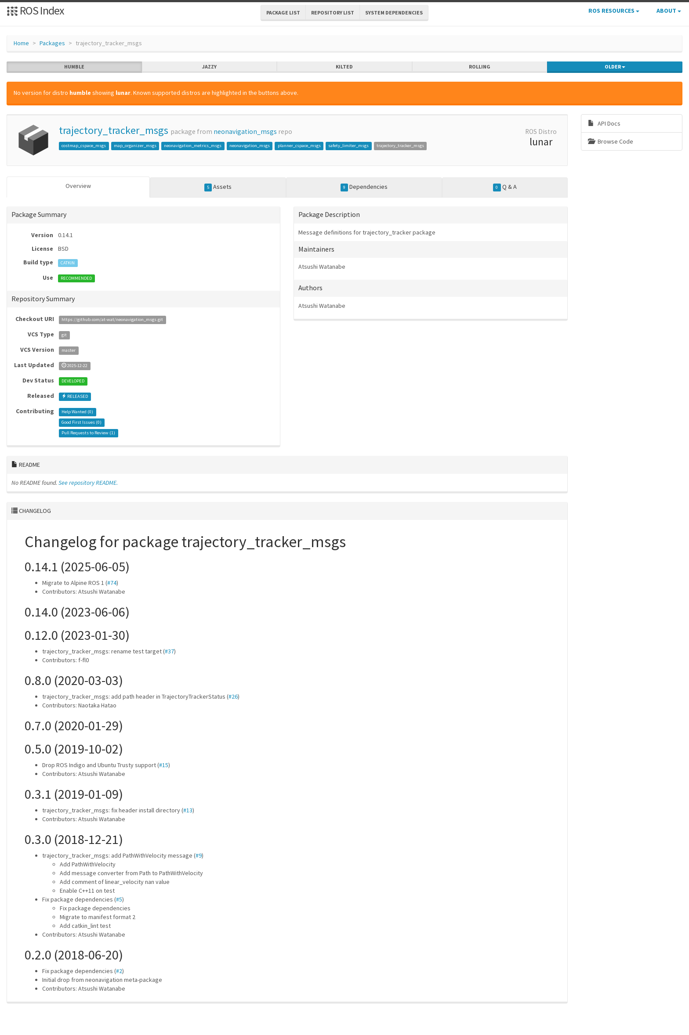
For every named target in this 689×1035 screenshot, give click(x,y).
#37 (169, 651)
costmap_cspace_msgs (84, 145)
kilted (344, 66)
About (668, 10)
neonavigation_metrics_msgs (192, 145)
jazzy (209, 66)
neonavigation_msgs (245, 131)
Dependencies (364, 187)
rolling (479, 66)
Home (21, 43)
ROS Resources (613, 10)
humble (74, 66)
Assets (218, 187)
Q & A (505, 187)
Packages (52, 43)
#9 (199, 855)
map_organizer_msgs (135, 145)
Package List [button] (283, 12)
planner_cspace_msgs (299, 145)
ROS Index (35, 10)
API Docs (604, 123)
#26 (233, 696)
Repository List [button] (332, 12)
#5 (119, 899)
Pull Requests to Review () (88, 433)
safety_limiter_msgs (348, 145)
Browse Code (610, 141)
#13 (187, 810)
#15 (163, 765)
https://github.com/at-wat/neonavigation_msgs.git (112, 319)
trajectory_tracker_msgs (113, 130)
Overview (78, 186)
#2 (119, 971)
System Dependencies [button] (394, 12)
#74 (111, 583)
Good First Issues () (82, 422)
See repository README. (88, 483)
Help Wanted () (77, 412)
